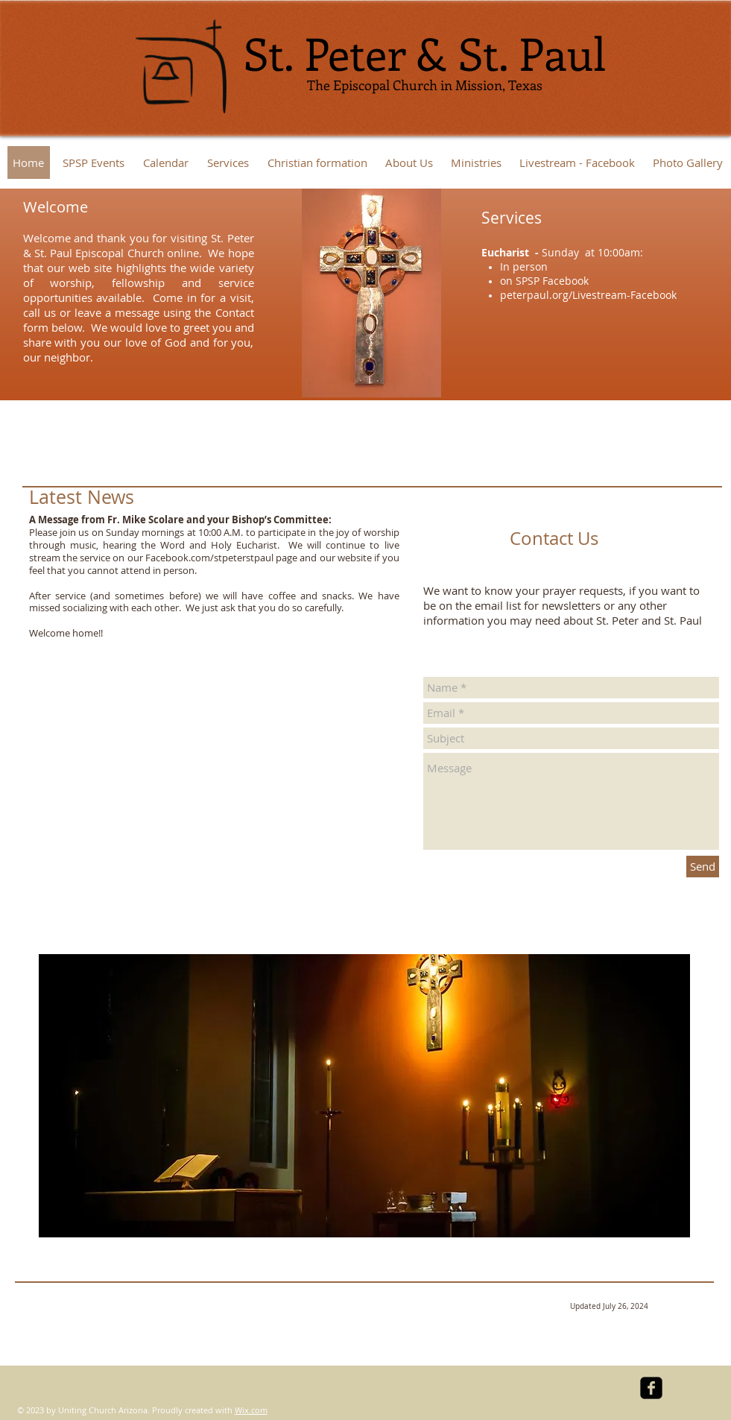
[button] (476, 162)
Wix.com (251, 1410)
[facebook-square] (651, 1388)
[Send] (702, 866)
